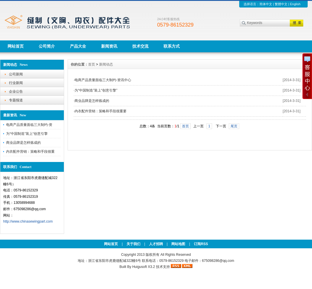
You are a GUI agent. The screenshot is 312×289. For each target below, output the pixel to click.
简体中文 (265, 4)
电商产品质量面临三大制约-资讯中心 (103, 80)
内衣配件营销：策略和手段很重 (30, 152)
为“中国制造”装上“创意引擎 (27, 134)
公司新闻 (16, 74)
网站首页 (16, 46)
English (295, 4)
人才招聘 (156, 244)
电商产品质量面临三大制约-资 (29, 125)
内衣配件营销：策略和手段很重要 (101, 111)
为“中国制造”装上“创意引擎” (96, 90)
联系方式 (172, 46)
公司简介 (47, 46)
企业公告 (16, 92)
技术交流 (140, 46)
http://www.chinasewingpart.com (28, 221)
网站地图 (178, 244)
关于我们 (133, 244)
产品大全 (78, 46)
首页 (91, 64)
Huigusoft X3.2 (143, 267)
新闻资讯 (109, 46)
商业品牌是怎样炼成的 (23, 143)
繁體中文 (281, 4)
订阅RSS (201, 244)
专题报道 (16, 100)
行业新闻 (16, 83)
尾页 (234, 126)
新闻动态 (106, 64)
